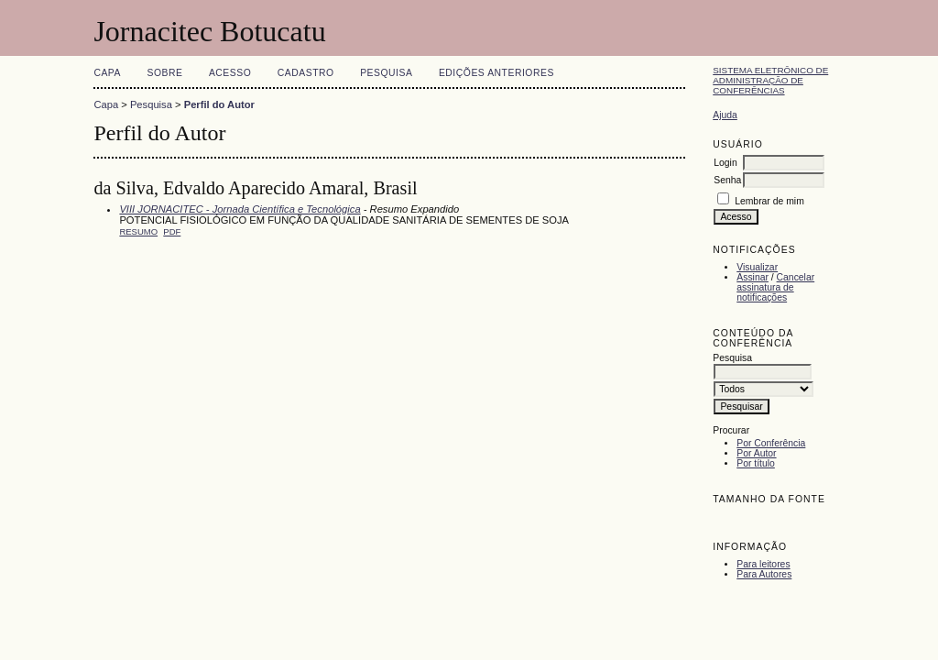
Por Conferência (770, 443)
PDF (171, 231)
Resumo (138, 231)
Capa (107, 73)
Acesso (230, 73)
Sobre (164, 73)
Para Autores (763, 574)
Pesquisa (386, 73)
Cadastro (306, 73)
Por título (755, 463)
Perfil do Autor (219, 104)
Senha (727, 180)
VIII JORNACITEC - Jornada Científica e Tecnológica (239, 209)
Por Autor (756, 453)
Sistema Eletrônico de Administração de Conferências (770, 80)
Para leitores (763, 564)
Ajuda (725, 115)
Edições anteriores (496, 73)
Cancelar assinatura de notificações (775, 287)
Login (725, 163)
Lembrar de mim (769, 201)
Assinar (752, 277)
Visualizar (757, 267)
